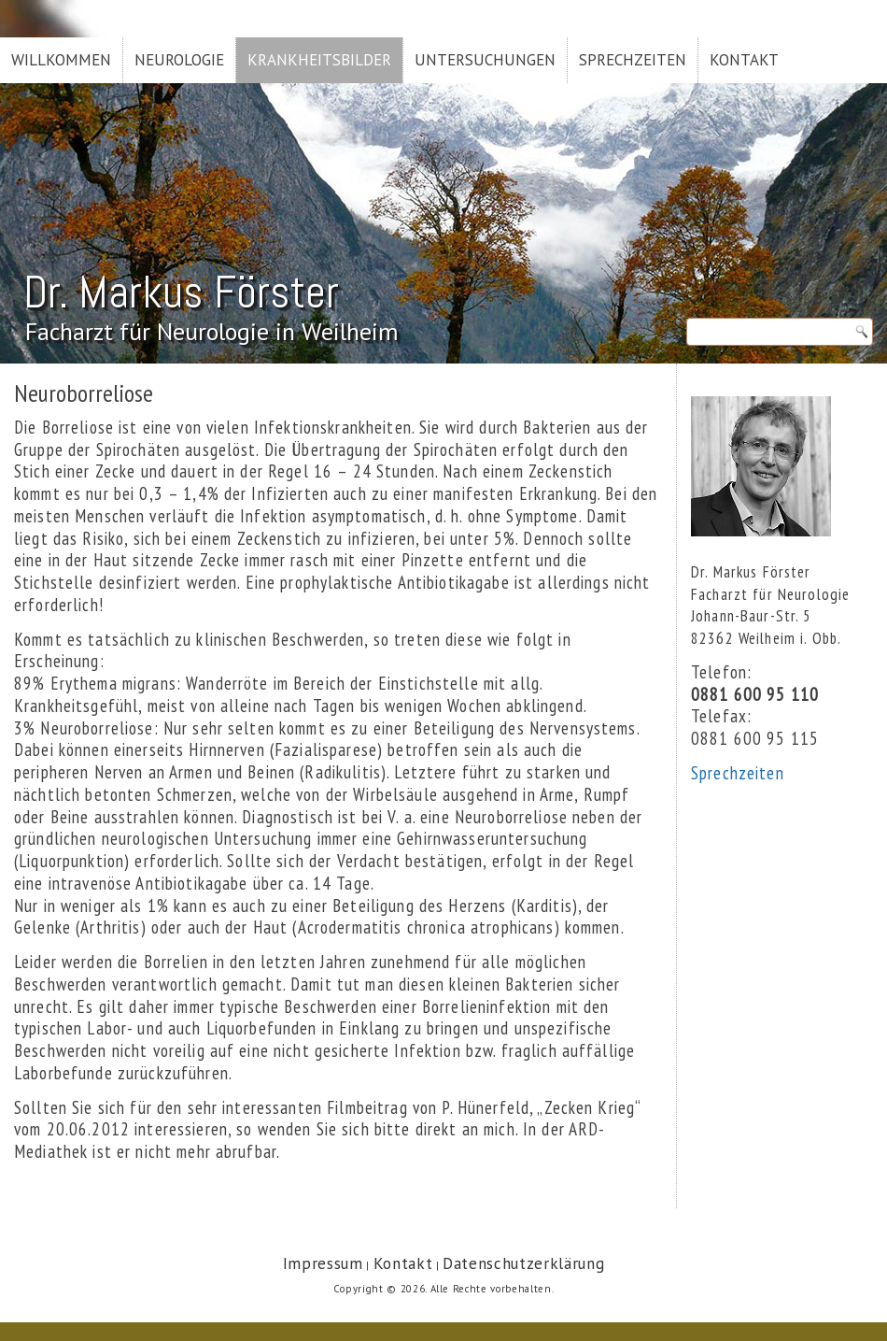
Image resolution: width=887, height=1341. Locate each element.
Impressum (323, 1263)
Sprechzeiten (632, 60)
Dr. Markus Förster (181, 292)
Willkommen (61, 60)
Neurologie (179, 60)
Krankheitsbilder (319, 60)
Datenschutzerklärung (523, 1263)
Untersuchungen (485, 60)
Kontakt (744, 60)
